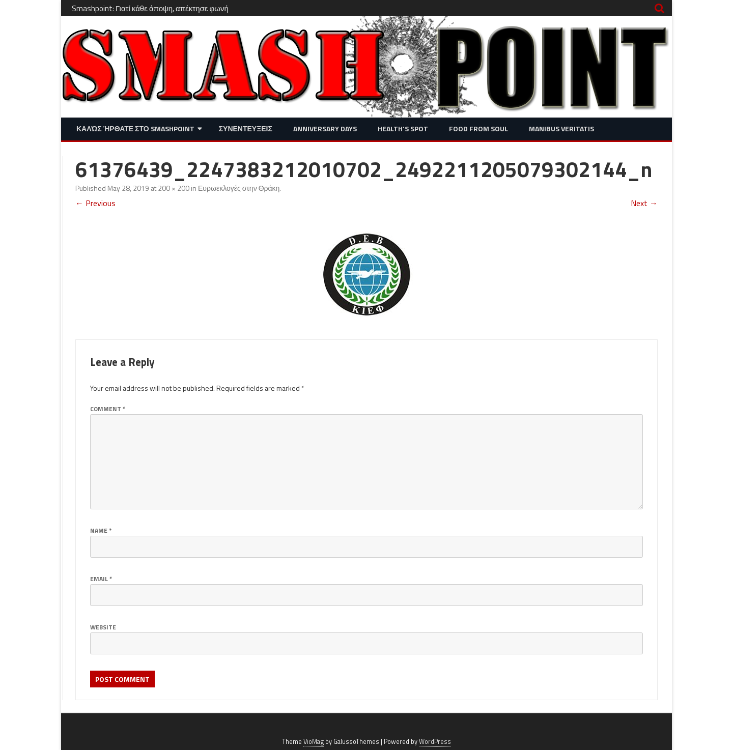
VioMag (313, 741)
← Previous (95, 203)
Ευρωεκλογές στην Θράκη (238, 188)
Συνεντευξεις (245, 128)
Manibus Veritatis (561, 128)
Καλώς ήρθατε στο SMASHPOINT (135, 128)
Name (100, 530)
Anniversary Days (325, 128)
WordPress (435, 741)
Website (103, 627)
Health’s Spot (403, 128)
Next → (644, 203)
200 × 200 (173, 188)
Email (101, 579)
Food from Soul (478, 128)
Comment (107, 409)
